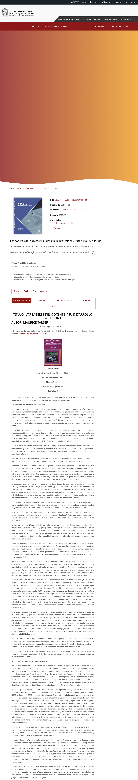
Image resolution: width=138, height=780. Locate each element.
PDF (17, 291)
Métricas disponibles (64, 300)
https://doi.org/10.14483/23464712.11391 (71, 200)
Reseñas (57, 228)
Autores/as (43, 300)
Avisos (56, 26)
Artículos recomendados (63, 223)
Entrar (125, 26)
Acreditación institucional (68, 19)
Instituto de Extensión (91, 19)
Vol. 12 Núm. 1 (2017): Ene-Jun (38, 188)
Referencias (85, 300)
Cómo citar (52, 306)
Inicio (34, 26)
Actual (40, 26)
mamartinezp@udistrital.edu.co (34, 334)
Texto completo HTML (43, 291)
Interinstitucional (110, 19)
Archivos (48, 26)
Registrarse (116, 26)
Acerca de (65, 26)
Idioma (101, 26)
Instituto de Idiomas (128, 19)
